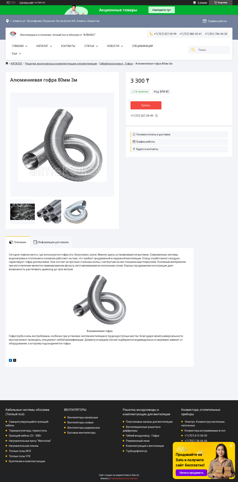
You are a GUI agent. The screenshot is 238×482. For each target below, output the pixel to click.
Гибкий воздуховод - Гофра (116, 63)
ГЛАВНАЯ (18, 46)
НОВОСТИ (113, 46)
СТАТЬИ (89, 46)
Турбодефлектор (136, 451)
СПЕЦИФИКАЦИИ (142, 46)
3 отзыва (202, 2)
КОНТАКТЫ (68, 46)
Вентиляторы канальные (82, 417)
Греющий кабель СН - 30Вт (25, 435)
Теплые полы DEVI (20, 451)
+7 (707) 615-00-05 (196, 435)
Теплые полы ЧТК (20, 456)
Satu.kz (135, 475)
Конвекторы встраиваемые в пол (205, 430)
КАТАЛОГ (42, 46)
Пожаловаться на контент (124, 478)
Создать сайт (26, 2)
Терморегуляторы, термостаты (28, 430)
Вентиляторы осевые (80, 422)
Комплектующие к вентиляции (145, 445)
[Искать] (193, 50)
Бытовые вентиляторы (81, 432)
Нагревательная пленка (23, 445)
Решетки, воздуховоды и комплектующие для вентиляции (61, 63)
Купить (146, 105)
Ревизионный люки (138, 440)
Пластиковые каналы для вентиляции (149, 421)
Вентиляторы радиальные (83, 427)
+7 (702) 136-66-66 (196, 440)
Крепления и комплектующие (27, 461)
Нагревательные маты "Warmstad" (30, 440)
